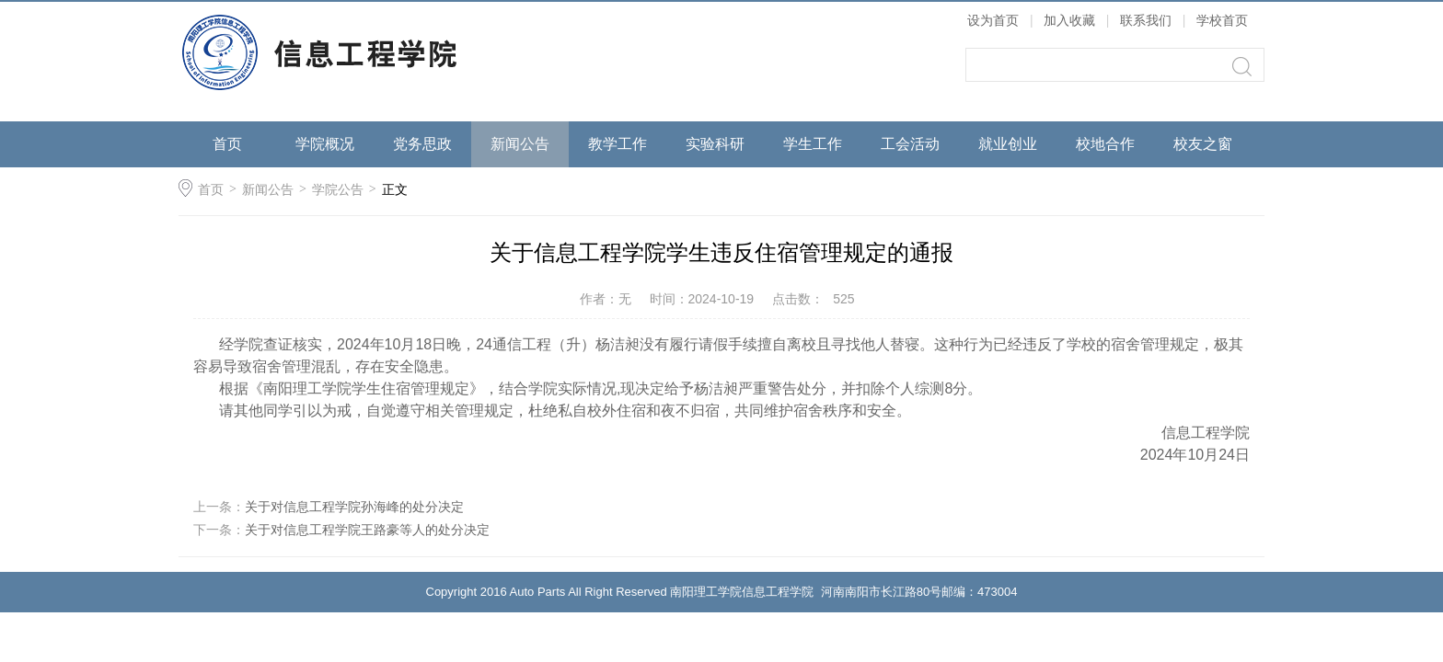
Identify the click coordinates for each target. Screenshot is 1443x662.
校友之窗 (1202, 144)
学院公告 (338, 189)
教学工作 (617, 144)
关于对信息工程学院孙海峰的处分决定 (354, 506)
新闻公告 (520, 144)
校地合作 (1105, 144)
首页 (227, 144)
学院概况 (324, 144)
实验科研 (715, 144)
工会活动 (910, 144)
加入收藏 (1069, 20)
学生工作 (812, 144)
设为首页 (993, 20)
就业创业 (1007, 144)
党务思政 (422, 144)
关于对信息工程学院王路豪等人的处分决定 (367, 529)
